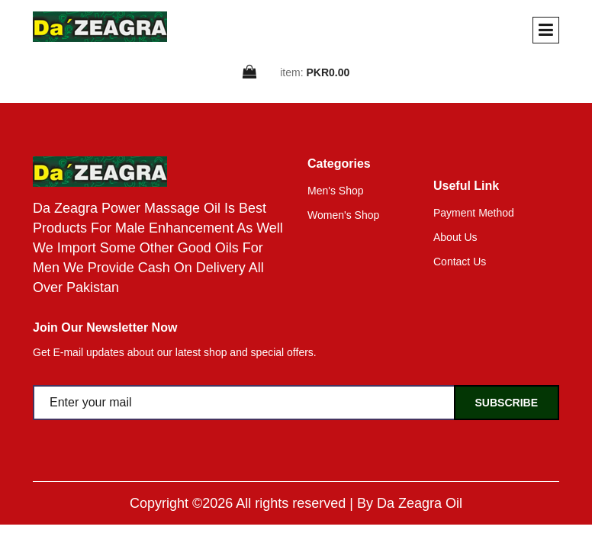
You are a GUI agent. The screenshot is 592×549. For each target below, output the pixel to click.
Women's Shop (343, 215)
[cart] (250, 73)
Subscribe (506, 402)
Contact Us (459, 261)
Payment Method (473, 213)
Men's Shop (335, 191)
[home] (100, 26)
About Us (455, 237)
